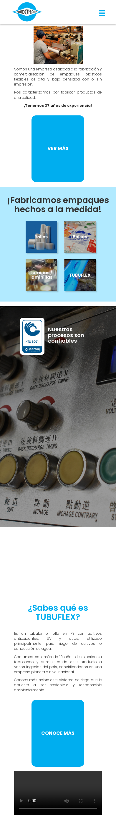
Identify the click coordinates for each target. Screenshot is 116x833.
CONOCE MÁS (57, 733)
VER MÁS (58, 148)
